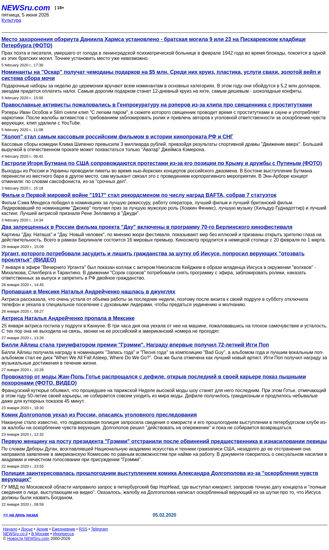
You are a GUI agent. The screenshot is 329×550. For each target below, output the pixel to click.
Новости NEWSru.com (28, 538)
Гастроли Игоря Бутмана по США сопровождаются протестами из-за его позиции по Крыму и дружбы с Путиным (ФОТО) (161, 163)
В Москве (40, 533)
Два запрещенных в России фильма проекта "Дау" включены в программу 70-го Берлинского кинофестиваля (146, 227)
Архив (42, 529)
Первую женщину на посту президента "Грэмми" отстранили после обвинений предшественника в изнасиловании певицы (164, 441)
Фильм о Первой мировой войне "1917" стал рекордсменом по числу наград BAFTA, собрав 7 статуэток (138, 195)
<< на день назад (20, 515)
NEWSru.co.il (15, 533)
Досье (27, 529)
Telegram (99, 529)
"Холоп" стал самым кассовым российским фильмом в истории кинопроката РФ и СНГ (117, 137)
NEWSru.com (25, 7)
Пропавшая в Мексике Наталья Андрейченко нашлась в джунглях (88, 292)
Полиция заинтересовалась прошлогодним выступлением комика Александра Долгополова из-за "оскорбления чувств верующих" (159, 476)
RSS (83, 529)
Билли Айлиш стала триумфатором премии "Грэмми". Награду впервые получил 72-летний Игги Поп (135, 345)
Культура (11, 20)
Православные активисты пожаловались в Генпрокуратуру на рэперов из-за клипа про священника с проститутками (156, 105)
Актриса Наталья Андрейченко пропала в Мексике (68, 318)
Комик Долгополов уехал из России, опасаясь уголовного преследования (99, 415)
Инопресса (63, 533)
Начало (10, 529)
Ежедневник (63, 529)
